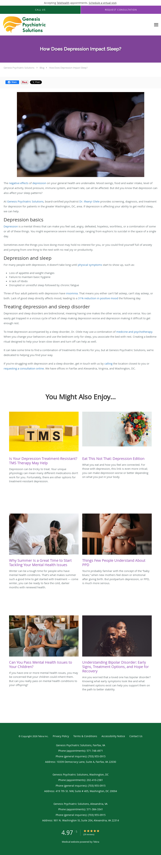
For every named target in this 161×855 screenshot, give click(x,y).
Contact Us (135, 736)
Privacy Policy (61, 736)
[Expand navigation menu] (156, 24)
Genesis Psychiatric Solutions (19, 67)
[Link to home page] (23, 24)
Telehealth (63, 3)
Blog (42, 67)
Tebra (96, 841)
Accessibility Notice (113, 736)
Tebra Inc (43, 736)
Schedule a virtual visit (102, 3)
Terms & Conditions (85, 736)
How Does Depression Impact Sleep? (68, 67)
